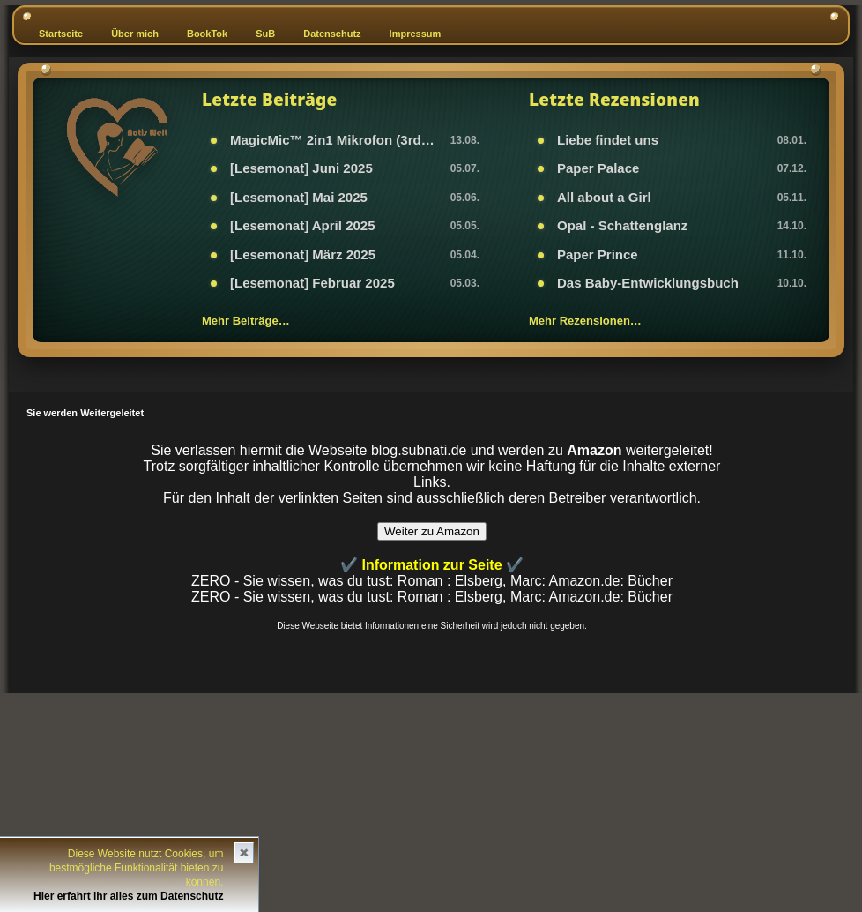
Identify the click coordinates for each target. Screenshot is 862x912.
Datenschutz (331, 33)
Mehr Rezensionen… (585, 320)
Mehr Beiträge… (246, 320)
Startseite (61, 33)
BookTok (207, 33)
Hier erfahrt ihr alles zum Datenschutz (128, 896)
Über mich (135, 33)
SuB (265, 33)
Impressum (416, 33)
